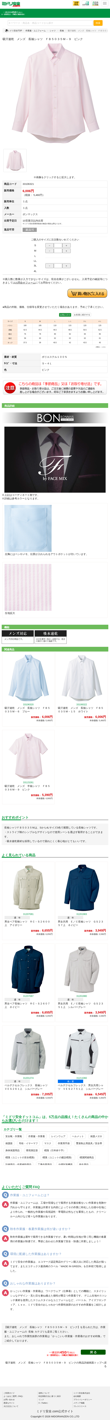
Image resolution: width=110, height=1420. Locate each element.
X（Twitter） (43, 1403)
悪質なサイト (9, 1403)
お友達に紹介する (82, 315)
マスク (47, 1143)
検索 (98, 23)
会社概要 (77, 1396)
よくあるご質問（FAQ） (14, 1396)
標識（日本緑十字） (54, 1150)
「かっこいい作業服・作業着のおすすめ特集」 (76, 1336)
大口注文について (11, 1406)
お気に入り (65, 315)
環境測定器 (32, 1150)
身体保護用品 (12, 1150)
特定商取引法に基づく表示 (49, 1396)
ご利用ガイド (9, 1393)
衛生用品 (84, 1164)
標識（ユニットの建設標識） (58, 1157)
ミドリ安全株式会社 (81, 1393)
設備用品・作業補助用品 (18, 1164)
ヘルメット (78, 1136)
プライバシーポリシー (82, 1400)
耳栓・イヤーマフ (28, 1143)
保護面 (8, 1143)
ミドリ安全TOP (13, 30)
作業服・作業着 (36, 1136)
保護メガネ (96, 1136)
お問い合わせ (9, 1400)
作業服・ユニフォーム (35, 30)
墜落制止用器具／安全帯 (89, 1143)
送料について (44, 1393)
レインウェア (58, 1136)
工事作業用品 (45, 1164)
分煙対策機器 (65, 1164)
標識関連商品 (87, 1157)
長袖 (62, 30)
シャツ (53, 30)
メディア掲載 (79, 1403)
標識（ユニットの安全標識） (20, 1157)
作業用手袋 (64, 1143)
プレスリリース (79, 1406)
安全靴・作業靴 (13, 1136)
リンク (41, 1400)
